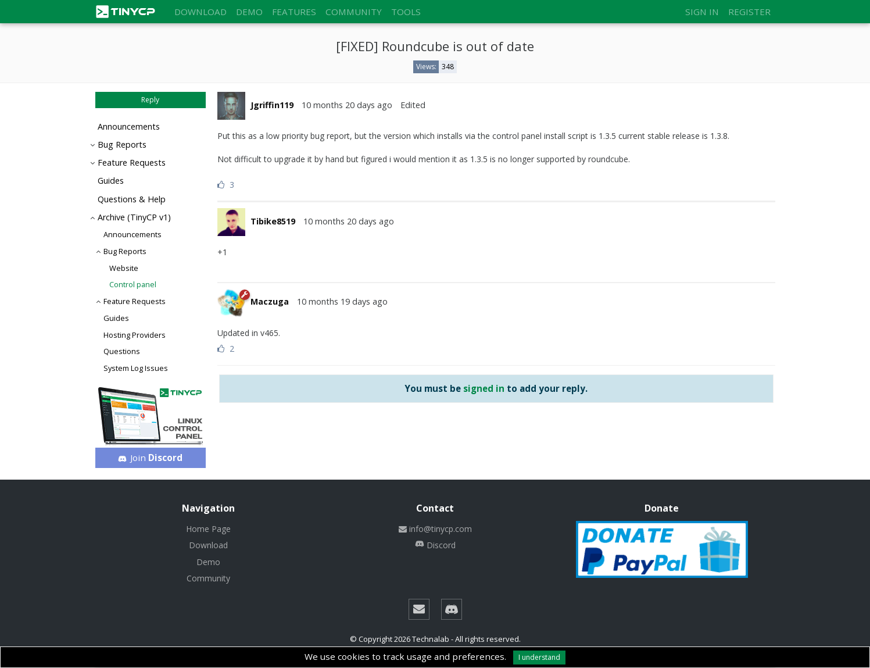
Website (123, 268)
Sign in (702, 11)
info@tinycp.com (435, 528)
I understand (539, 657)
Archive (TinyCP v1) (134, 217)
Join (150, 457)
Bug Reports (122, 144)
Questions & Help (132, 199)
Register (749, 11)
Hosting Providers (134, 335)
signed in (483, 388)
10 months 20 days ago (347, 104)
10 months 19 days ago (342, 301)
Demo (249, 11)
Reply (150, 100)
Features (294, 11)
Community (353, 11)
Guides (111, 180)
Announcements (129, 126)
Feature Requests (132, 162)
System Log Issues (135, 368)
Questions (121, 351)
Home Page (208, 528)
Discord (435, 545)
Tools (406, 11)
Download (200, 11)
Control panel (132, 284)
